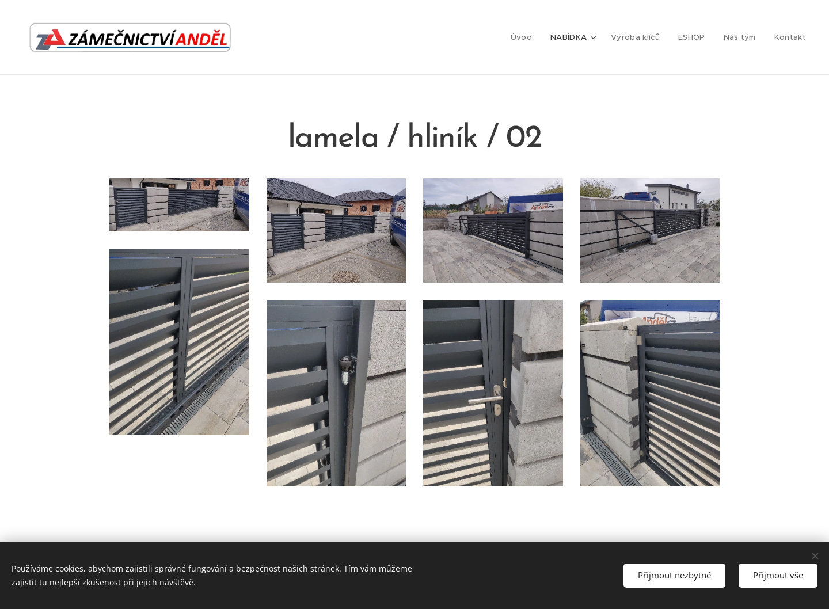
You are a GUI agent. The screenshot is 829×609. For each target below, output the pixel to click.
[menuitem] (528, 37)
